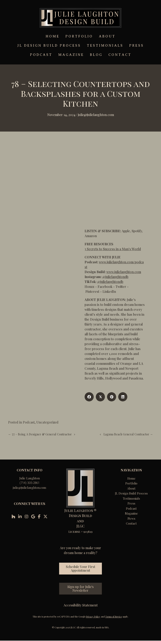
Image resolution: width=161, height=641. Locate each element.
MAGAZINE (71, 55)
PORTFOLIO (79, 36)
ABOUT (107, 36)
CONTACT (119, 55)
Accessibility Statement (81, 605)
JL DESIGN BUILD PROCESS (49, 45)
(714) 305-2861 (30, 483)
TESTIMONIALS (105, 45)
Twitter (121, 286)
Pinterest (92, 291)
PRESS (136, 45)
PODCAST (41, 55)
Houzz (89, 286)
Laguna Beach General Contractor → (128, 434)
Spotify (137, 231)
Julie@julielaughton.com (96, 115)
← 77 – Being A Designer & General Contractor (40, 434)
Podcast (29, 422)
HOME (53, 36)
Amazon (91, 236)
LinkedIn (109, 291)
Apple (126, 231)
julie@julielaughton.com (29, 488)
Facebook (105, 286)
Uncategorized (47, 422)
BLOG (96, 55)
